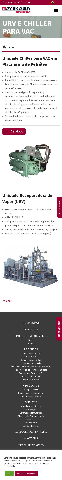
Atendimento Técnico (31, 406)
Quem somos (31, 322)
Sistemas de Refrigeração (31, 373)
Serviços (31, 402)
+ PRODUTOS (31, 385)
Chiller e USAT (31, 356)
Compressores (31, 389)
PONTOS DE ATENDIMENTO (31, 336)
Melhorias (31, 419)
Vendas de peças (31, 426)
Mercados (31, 329)
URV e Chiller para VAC (31, 376)
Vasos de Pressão (31, 379)
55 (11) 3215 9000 (23, 2)
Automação (31, 409)
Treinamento (31, 422)
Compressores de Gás (31, 360)
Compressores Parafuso (31, 396)
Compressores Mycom (31, 353)
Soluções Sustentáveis (31, 432)
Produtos (31, 349)
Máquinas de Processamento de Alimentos (31, 366)
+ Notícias (31, 438)
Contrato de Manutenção (31, 412)
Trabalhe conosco (31, 445)
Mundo (31, 343)
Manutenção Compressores (31, 416)
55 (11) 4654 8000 (9, 2)
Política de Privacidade (26, 473)
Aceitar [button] (9, 473)
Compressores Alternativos (31, 393)
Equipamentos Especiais (31, 363)
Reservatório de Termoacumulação (31, 369)
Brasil (31, 340)
